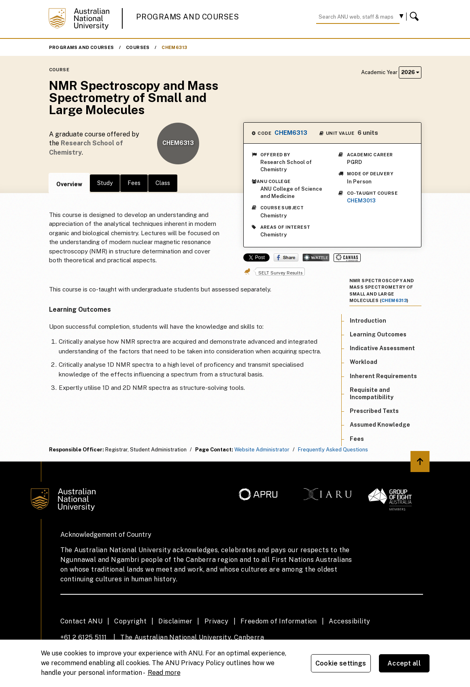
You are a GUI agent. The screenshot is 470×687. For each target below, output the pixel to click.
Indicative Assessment (382, 348)
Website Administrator (261, 450)
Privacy (216, 621)
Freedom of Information (278, 621)
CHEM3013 (361, 201)
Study (105, 183)
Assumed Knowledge (380, 424)
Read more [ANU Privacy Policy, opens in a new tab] (164, 672)
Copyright (130, 621)
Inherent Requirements (383, 376)
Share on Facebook (286, 257)
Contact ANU (81, 621)
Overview (69, 184)
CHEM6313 (174, 47)
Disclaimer (175, 621)
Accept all (404, 663)
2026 (410, 72)
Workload (363, 362)
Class (162, 183)
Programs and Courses (187, 17)
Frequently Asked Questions (333, 450)
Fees (134, 183)
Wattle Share (316, 257)
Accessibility (349, 621)
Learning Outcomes (378, 334)
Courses (138, 47)
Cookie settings (340, 663)
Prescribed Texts (374, 411)
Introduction (368, 320)
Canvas (347, 257)
